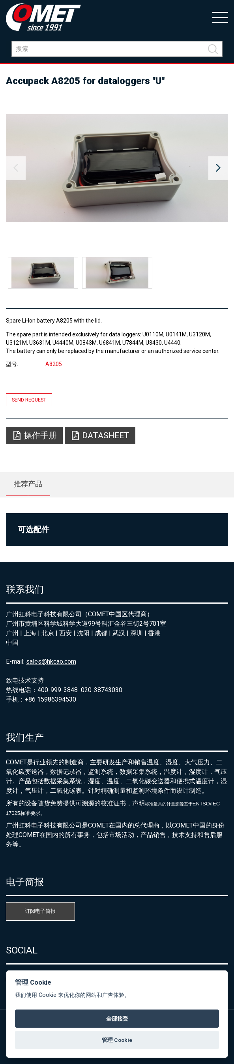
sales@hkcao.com (51, 661)
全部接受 (117, 1018)
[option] (117, 168)
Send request (29, 400)
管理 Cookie (117, 1040)
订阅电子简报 (40, 911)
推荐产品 (28, 484)
